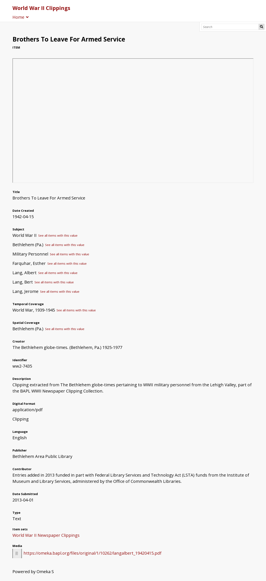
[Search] (230, 27)
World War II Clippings (41, 7)
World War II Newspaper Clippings (46, 535)
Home (18, 17)
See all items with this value (58, 235)
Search (261, 27)
